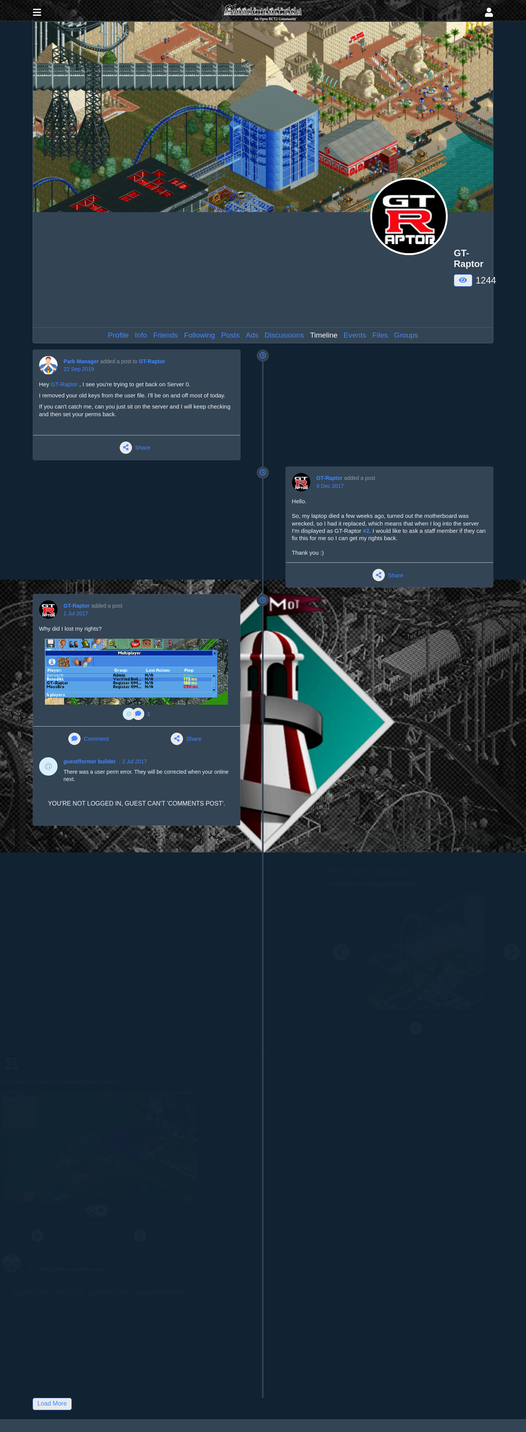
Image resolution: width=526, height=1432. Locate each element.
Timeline (324, 335)
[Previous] (310, 952)
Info (141, 335)
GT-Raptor (152, 361)
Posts (230, 335)
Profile (118, 335)
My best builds (338, 870)
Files (380, 335)
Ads (252, 335)
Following (199, 335)
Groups (406, 335)
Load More (52, 1403)
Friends (165, 335)
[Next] (480, 952)
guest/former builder (90, 761)
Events (355, 335)
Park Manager (81, 361)
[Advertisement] (204, 269)
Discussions (284, 335)
